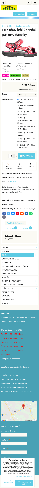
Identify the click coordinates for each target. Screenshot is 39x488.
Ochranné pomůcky (20, 281)
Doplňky (6, 296)
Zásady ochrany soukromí (24, 476)
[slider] (20, 69)
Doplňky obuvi (9, 273)
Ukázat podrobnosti (8, 481)
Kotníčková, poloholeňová (15, 266)
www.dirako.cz (23, 383)
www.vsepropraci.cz (9, 383)
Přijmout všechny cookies (24, 483)
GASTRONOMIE (8, 299)
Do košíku (26, 155)
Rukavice (20, 251)
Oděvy (20, 247)
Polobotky (7, 262)
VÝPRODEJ (6, 303)
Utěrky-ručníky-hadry (20, 284)
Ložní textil (20, 288)
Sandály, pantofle (10, 259)
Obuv (20, 255)
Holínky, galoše (9, 270)
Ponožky (6, 277)
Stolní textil (20, 292)
